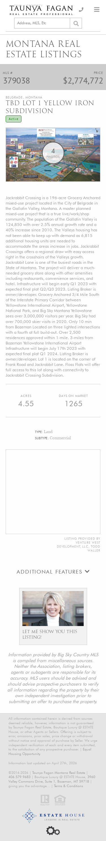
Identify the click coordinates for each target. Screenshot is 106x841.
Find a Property (28, 6)
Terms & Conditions (68, 786)
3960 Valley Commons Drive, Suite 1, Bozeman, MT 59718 (51, 779)
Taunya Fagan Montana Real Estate (58, 772)
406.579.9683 (19, 777)
